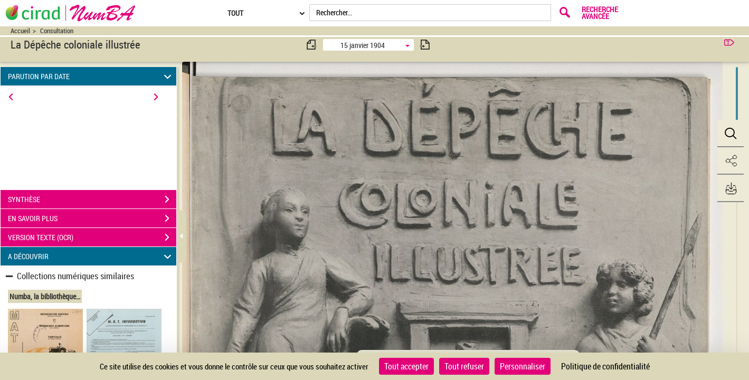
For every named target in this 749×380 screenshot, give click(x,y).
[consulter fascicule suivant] (425, 44)
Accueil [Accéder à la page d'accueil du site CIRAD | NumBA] (20, 30)
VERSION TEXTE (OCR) (92, 237)
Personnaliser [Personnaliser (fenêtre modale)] (522, 366)
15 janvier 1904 (362, 45)
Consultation (56, 30)
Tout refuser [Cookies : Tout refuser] (464, 366)
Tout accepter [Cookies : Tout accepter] (406, 366)
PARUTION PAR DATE (91, 76)
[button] (730, 133)
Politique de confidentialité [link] (605, 366)
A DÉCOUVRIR (91, 256)
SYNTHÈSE (92, 199)
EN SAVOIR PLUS (92, 218)
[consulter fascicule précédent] (312, 44)
